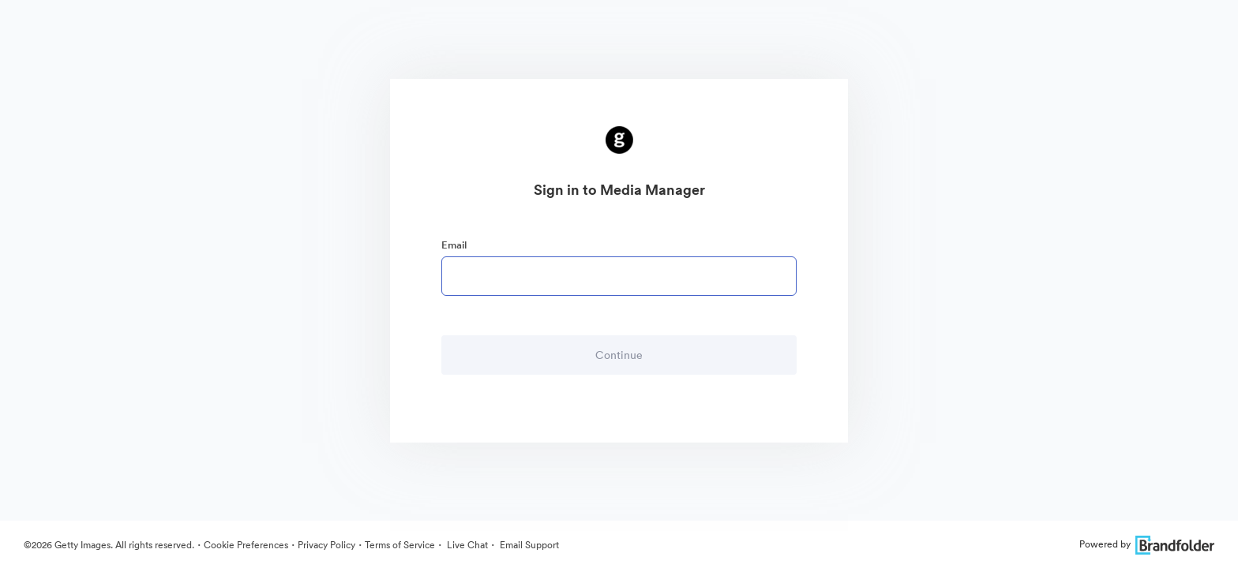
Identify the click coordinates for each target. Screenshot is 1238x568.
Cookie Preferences (246, 544)
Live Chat (466, 544)
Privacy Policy (326, 544)
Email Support (528, 544)
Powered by (1146, 544)
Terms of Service (400, 544)
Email (454, 245)
